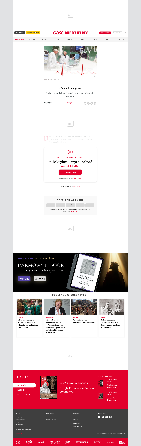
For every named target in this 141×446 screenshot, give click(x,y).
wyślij (95, 103)
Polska (44, 39)
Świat (58, 39)
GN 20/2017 (47, 104)
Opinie (96, 39)
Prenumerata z (33, 33)
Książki (21, 390)
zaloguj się (117, 33)
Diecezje (109, 39)
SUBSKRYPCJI (76, 178)
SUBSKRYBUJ (105, 33)
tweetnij (92, 103)
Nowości (21, 385)
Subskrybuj (70, 172)
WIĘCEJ (40, 278)
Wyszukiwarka (125, 32)
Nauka (83, 39)
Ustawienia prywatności (52, 422)
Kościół (32, 39)
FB (88, 103)
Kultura (70, 39)
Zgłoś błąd (20, 433)
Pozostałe (21, 394)
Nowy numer (19, 39)
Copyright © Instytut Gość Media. (105, 433)
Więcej (121, 39)
